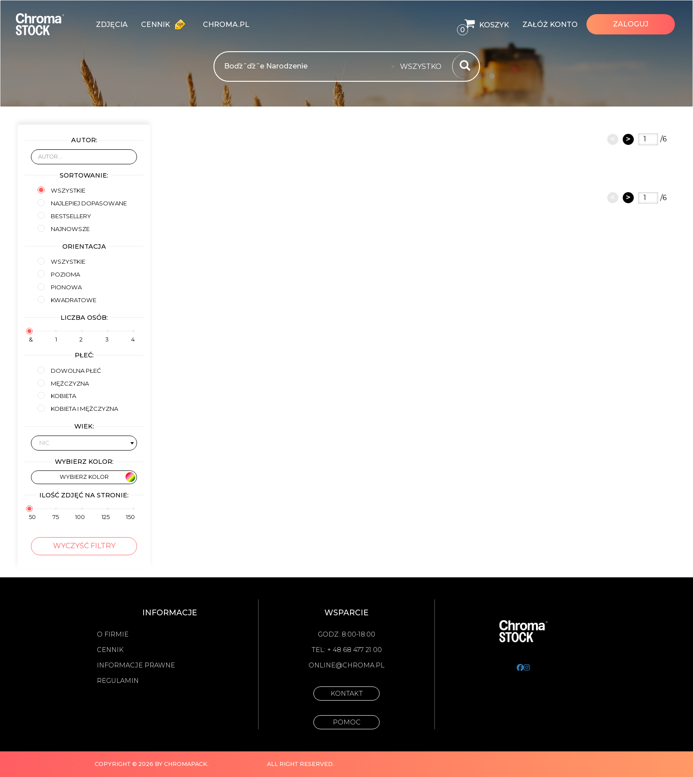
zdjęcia (112, 24)
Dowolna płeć (69, 370)
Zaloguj (630, 24)
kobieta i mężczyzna (78, 408)
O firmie (113, 634)
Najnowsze (64, 228)
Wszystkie (61, 190)
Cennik (165, 24)
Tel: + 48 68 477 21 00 (347, 650)
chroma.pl (226, 24)
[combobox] (423, 67)
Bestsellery (64, 216)
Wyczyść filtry (84, 546)
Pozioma (59, 274)
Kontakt (347, 693)
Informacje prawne (136, 665)
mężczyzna (63, 383)
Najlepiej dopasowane (82, 203)
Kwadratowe (67, 299)
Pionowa (60, 287)
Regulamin (118, 681)
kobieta (57, 395)
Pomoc (347, 722)
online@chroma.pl (346, 665)
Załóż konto (550, 24)
